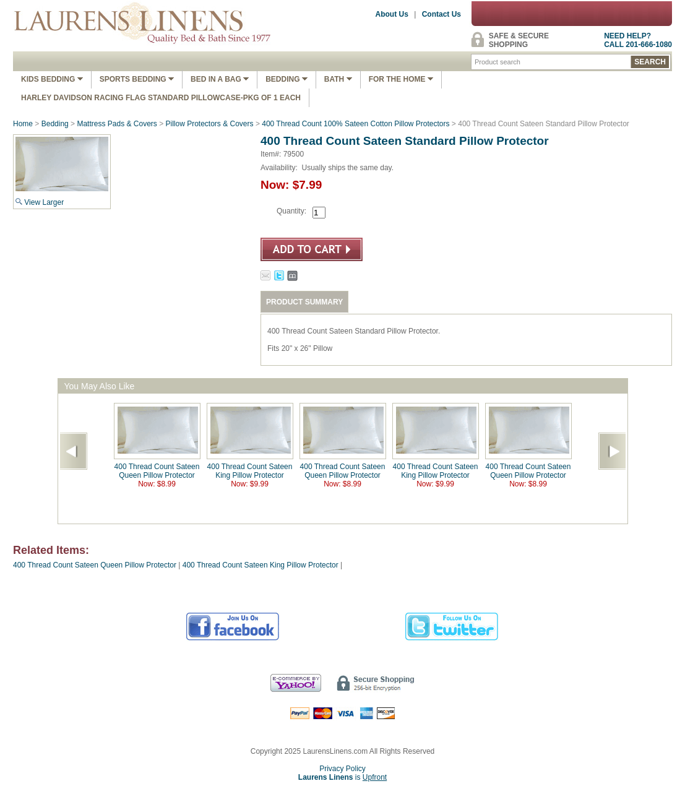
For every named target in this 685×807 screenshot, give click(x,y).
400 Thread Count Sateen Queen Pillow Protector (157, 471)
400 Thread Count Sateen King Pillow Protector (250, 471)
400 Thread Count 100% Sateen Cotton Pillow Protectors (355, 123)
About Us (392, 14)
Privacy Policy (342, 768)
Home (23, 123)
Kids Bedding (52, 79)
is (342, 777)
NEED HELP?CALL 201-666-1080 (638, 40)
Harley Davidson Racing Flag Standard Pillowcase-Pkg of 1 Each (161, 97)
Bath (338, 79)
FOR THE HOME (401, 79)
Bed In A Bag (220, 79)
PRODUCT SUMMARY (304, 302)
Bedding (286, 79)
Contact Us (441, 14)
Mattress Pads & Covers (117, 123)
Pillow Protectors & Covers (210, 123)
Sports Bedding (137, 79)
